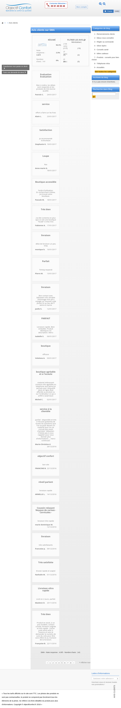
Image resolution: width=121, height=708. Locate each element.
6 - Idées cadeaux (101, 53)
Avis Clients (114, 691)
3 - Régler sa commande (104, 42)
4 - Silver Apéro (100, 46)
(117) (65, 48)
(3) (64, 55)
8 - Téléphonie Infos (102, 63)
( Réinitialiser (78, 41)
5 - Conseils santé (101, 50)
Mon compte (81, 7)
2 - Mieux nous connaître (104, 38)
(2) (79, 55)
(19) (79, 48)
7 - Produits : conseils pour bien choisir (105, 58)
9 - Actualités (99, 67)
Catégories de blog (101, 28)
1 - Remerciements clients (104, 34)
